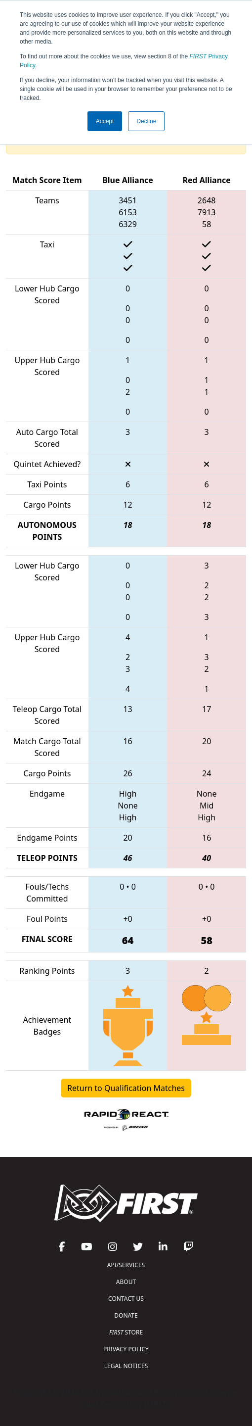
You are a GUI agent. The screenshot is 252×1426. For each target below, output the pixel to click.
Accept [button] (105, 121)
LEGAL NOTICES (126, 1366)
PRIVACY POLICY (126, 1349)
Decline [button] (146, 121)
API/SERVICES (126, 1265)
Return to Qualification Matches (126, 1088)
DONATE (125, 1315)
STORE (126, 1332)
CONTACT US (126, 1298)
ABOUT (126, 1282)
